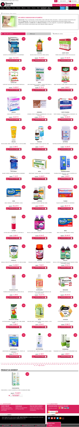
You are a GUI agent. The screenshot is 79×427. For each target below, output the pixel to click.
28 (52, 363)
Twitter (57, 418)
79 (36, 365)
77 (77, 364)
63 (47, 364)
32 (61, 363)
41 (2, 364)
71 (64, 364)
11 (17, 363)
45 (10, 364)
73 (68, 364)
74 (70, 364)
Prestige (74, 5)
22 (40, 363)
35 (67, 363)
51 (22, 364)
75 (72, 364)
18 (31, 363)
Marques (56, 5)
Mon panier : (52, 423)
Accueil (2, 13)
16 (27, 363)
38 (73, 363)
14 (23, 363)
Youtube (52, 418)
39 (75, 363)
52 (24, 364)
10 (15, 363)
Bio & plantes (6, 13)
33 (63, 363)
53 (27, 364)
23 (42, 363)
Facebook (49, 418)
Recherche (55, 1)
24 (44, 363)
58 (37, 364)
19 (33, 363)
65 (52, 364)
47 (14, 364)
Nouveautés (63, 5)
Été (67, 8)
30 (56, 363)
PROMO (69, 5)
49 (18, 364)
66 (54, 364)
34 (65, 363)
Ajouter (14, 60)
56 (33, 364)
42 (4, 364)
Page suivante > (41, 365)
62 (45, 364)
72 (66, 364)
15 (25, 363)
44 (8, 364)
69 (60, 364)
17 (29, 363)
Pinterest (55, 418)
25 (46, 363)
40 (77, 363)
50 (20, 364)
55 (31, 364)
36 (69, 363)
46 (12, 364)
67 (56, 364)
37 (71, 363)
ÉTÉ (78, 5)
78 (34, 365)
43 (6, 364)
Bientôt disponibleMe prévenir (16, 395)
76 (74, 364)
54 (29, 364)
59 (39, 364)
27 (50, 363)
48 (16, 364)
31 (58, 363)
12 (19, 363)
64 (49, 364)
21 (38, 363)
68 (58, 364)
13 (21, 363)
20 (36, 363)
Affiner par (32, 33)
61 (43, 364)
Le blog (60, 418)
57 (35, 364)
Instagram (63, 418)
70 (62, 364)
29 (54, 363)
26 (48, 363)
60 (41, 364)
